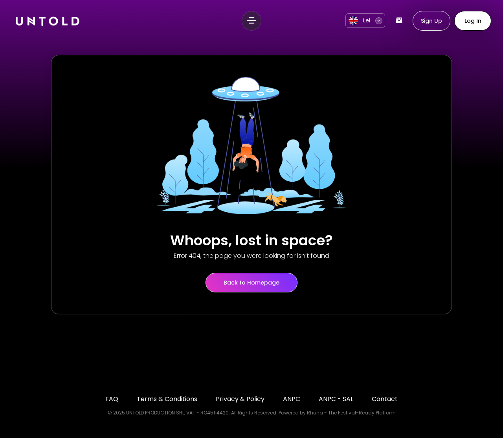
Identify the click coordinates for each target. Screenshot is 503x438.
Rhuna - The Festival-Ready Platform (351, 412)
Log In (472, 21)
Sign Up (431, 21)
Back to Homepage (251, 283)
